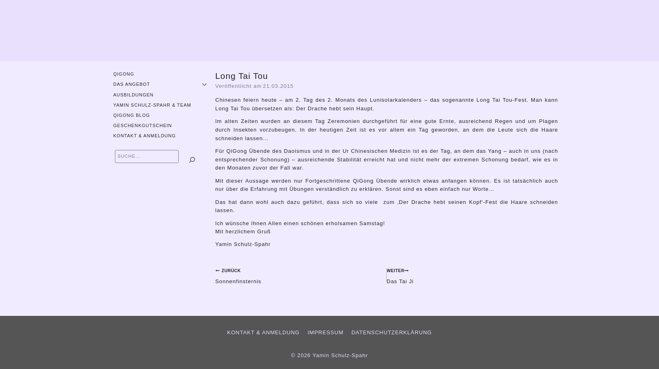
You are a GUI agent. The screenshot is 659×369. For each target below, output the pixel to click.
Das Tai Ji (472, 275)
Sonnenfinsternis (298, 275)
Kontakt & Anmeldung (144, 135)
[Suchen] (192, 160)
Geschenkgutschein (142, 125)
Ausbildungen (133, 94)
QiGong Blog (131, 115)
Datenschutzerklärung (392, 332)
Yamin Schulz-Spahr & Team (152, 105)
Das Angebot (131, 84)
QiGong (123, 74)
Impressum (325, 332)
